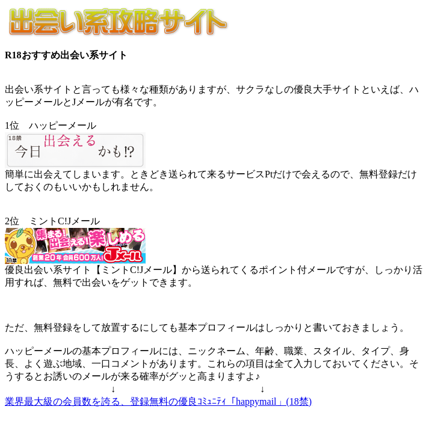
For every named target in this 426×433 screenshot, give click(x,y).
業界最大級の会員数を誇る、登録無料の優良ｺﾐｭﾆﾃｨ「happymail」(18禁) (158, 401)
